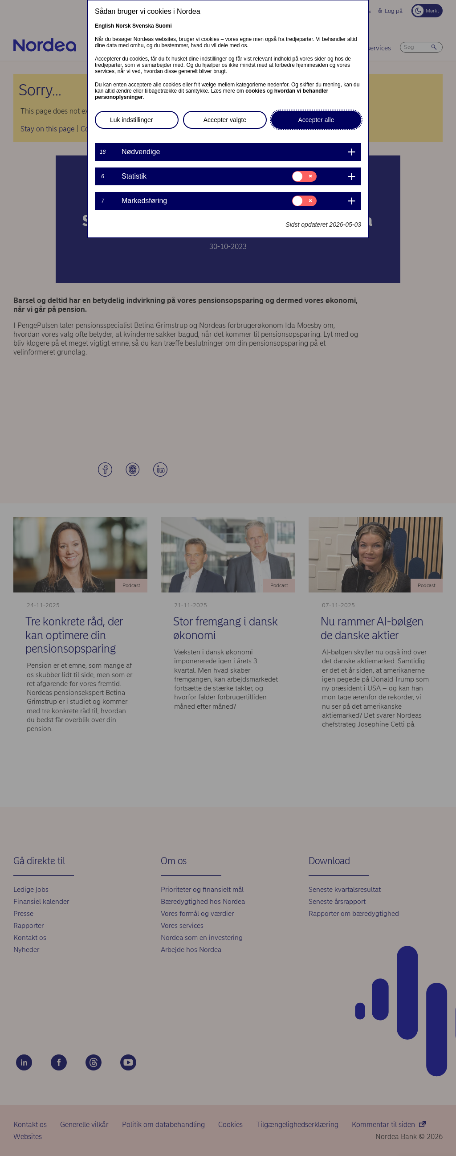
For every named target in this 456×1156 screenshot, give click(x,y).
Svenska (143, 26)
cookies (255, 91)
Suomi (163, 26)
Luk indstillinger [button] (131, 119)
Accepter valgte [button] (225, 119)
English (104, 26)
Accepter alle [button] (316, 119)
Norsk (123, 26)
